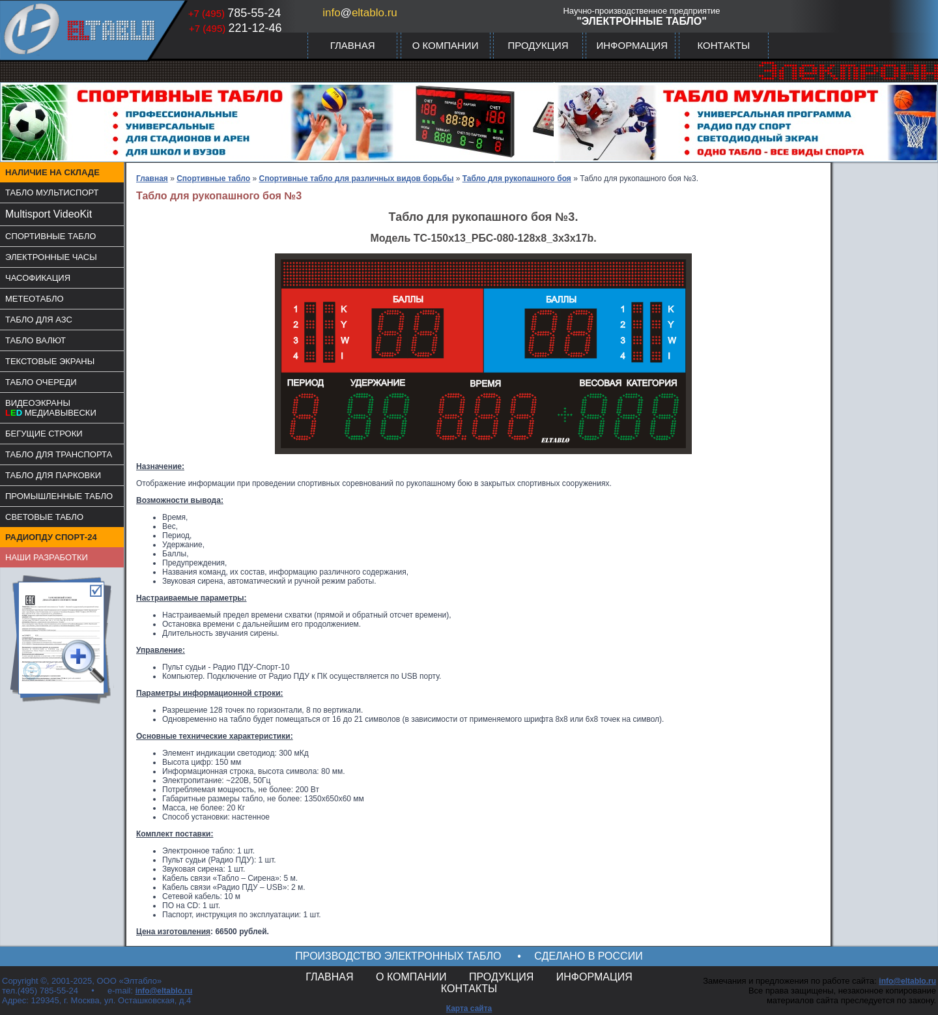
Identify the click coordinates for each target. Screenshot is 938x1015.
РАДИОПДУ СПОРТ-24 (51, 537)
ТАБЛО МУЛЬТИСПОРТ (52, 192)
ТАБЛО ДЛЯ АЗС (38, 319)
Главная (152, 178)
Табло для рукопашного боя (516, 178)
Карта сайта (469, 1008)
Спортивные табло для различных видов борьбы (356, 178)
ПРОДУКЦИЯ (537, 45)
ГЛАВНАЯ (352, 45)
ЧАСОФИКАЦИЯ (37, 278)
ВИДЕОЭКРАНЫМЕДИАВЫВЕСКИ (50, 408)
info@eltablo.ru (164, 990)
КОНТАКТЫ (723, 45)
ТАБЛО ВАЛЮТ (35, 340)
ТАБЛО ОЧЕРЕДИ (41, 382)
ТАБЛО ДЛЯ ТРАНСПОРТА (58, 454)
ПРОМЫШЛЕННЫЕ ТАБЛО (59, 496)
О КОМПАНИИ (445, 45)
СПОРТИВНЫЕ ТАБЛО (50, 236)
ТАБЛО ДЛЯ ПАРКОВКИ (53, 475)
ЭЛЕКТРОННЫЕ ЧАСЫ (51, 257)
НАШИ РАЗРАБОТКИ (46, 557)
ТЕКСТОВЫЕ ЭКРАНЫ (49, 361)
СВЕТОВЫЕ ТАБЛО (44, 517)
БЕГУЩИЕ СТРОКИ (44, 433)
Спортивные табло (213, 178)
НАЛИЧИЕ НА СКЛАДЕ (52, 172)
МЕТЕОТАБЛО (34, 299)
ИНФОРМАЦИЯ (632, 45)
